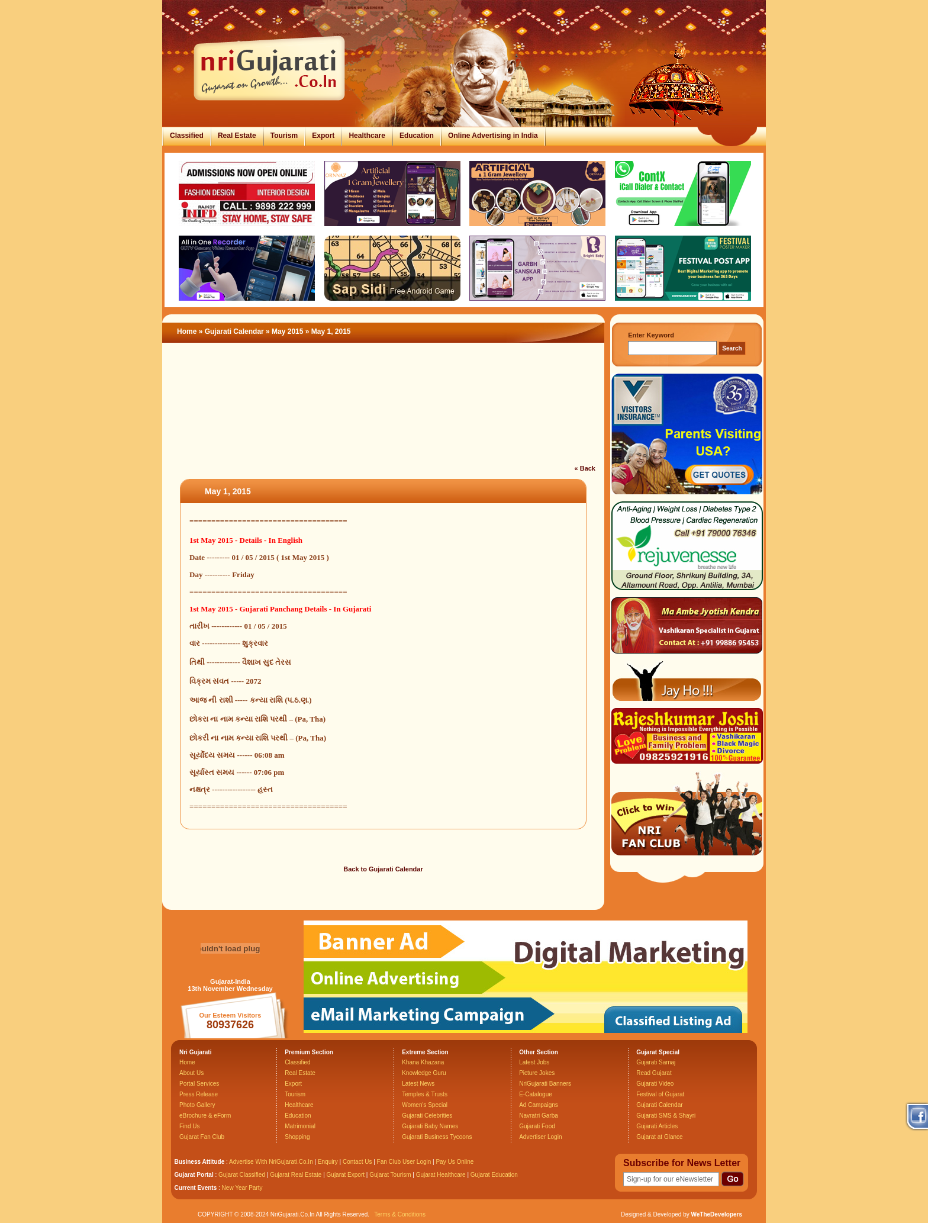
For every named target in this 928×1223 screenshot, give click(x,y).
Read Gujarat (653, 1073)
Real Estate (237, 135)
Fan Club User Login (404, 1161)
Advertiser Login (540, 1137)
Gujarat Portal (194, 1174)
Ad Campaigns (538, 1105)
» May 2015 (285, 331)
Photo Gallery (197, 1105)
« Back (585, 468)
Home (186, 331)
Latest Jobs (534, 1062)
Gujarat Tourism (390, 1174)
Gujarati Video (655, 1083)
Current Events (196, 1188)
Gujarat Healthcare (441, 1174)
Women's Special (424, 1105)
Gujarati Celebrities (427, 1115)
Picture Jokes (537, 1073)
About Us (191, 1073)
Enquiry (329, 1161)
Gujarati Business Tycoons (437, 1137)
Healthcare (367, 135)
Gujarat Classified (241, 1174)
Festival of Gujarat (660, 1094)
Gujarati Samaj (655, 1062)
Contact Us (357, 1161)
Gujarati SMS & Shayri (665, 1115)
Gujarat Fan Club (201, 1137)
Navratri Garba (538, 1115)
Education (416, 135)
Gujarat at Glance (659, 1137)
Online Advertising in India (493, 135)
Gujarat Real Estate (295, 1174)
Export (323, 135)
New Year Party (242, 1188)
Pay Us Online (454, 1161)
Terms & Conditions (400, 1214)
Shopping (297, 1137)
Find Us (189, 1126)
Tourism (284, 135)
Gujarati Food (537, 1126)
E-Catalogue (535, 1094)
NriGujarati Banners (545, 1083)
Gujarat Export (346, 1174)
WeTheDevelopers (716, 1214)
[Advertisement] (383, 410)
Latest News (418, 1083)
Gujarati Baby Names (430, 1126)
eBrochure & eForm (205, 1115)
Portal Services (199, 1083)
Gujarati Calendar (234, 331)
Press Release (198, 1094)
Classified (187, 135)
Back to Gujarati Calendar (383, 869)
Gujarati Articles (657, 1126)
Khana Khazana (423, 1062)
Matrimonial (300, 1126)
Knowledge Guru (424, 1073)
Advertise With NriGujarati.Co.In (271, 1161)
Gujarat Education (494, 1174)
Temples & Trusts (424, 1094)
